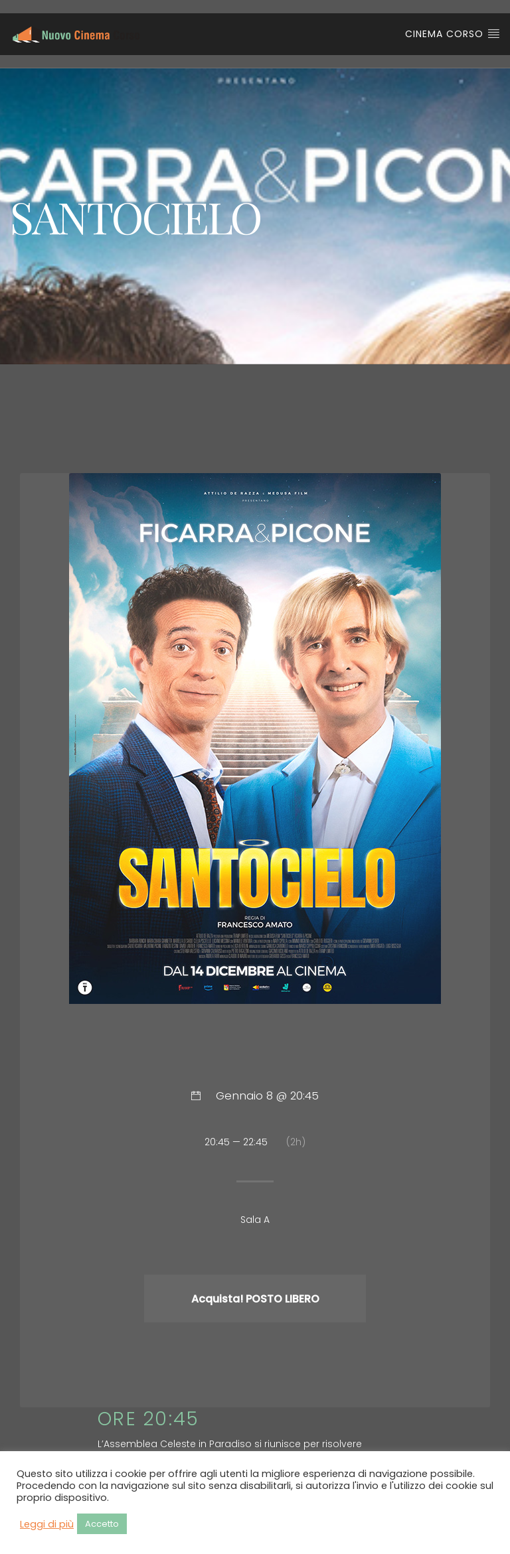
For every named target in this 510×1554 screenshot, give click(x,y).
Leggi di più (47, 1524)
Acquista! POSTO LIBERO (255, 1299)
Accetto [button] (102, 1524)
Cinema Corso (452, 33)
